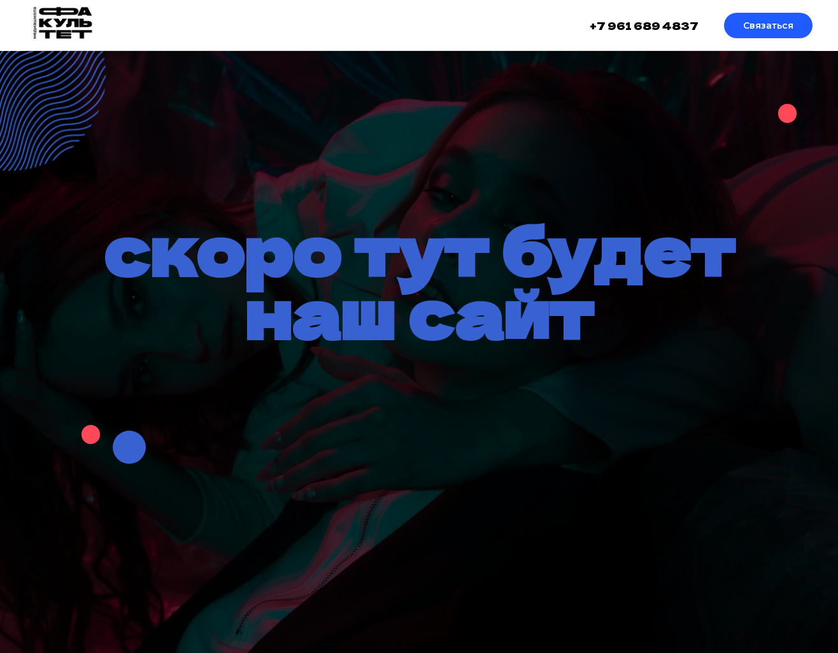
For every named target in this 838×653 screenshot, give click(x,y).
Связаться (768, 25)
